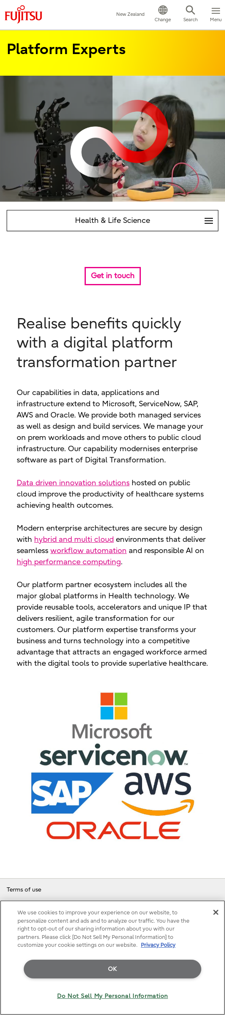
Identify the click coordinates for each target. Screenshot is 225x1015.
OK (112, 969)
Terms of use (24, 889)
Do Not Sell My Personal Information (112, 996)
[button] (163, 15)
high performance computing (69, 562)
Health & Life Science (146, 217)
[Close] (216, 912)
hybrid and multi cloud (74, 539)
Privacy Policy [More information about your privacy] (158, 945)
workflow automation (88, 550)
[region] (112, 957)
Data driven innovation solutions (73, 483)
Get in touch (113, 276)
